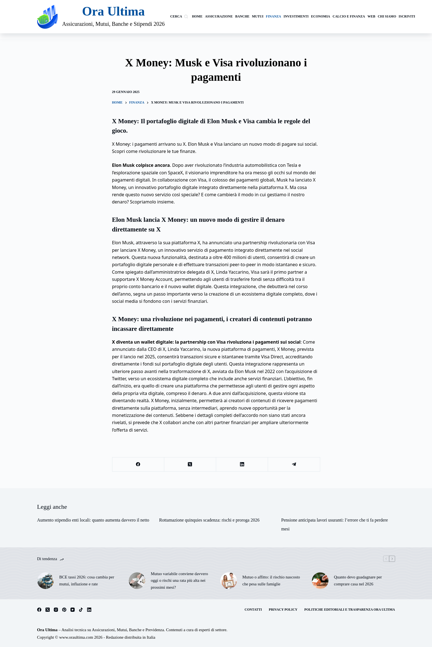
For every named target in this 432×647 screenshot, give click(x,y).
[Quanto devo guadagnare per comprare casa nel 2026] (320, 580)
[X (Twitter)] (190, 464)
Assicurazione (219, 16)
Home (197, 16)
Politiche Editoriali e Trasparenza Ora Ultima (349, 609)
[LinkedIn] (242, 464)
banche (242, 16)
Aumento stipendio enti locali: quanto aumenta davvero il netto (93, 520)
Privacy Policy (283, 609)
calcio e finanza (349, 16)
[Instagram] (56, 610)
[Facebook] (138, 464)
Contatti (253, 609)
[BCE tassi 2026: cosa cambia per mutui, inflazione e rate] (45, 580)
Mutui (257, 16)
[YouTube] (72, 610)
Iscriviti (407, 16)
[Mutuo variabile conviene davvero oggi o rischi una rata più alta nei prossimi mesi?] (137, 580)
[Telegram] (294, 464)
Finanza (273, 16)
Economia (320, 16)
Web (371, 16)
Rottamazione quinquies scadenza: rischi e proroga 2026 (209, 520)
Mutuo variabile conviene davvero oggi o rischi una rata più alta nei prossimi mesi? (179, 581)
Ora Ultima (113, 11)
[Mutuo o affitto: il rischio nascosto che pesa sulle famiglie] (228, 580)
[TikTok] (81, 610)
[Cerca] (179, 16)
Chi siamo (387, 16)
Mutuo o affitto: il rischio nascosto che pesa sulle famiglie (271, 580)
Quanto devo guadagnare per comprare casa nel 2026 (358, 580)
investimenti (296, 16)
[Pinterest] (64, 610)
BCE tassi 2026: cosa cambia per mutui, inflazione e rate (86, 580)
